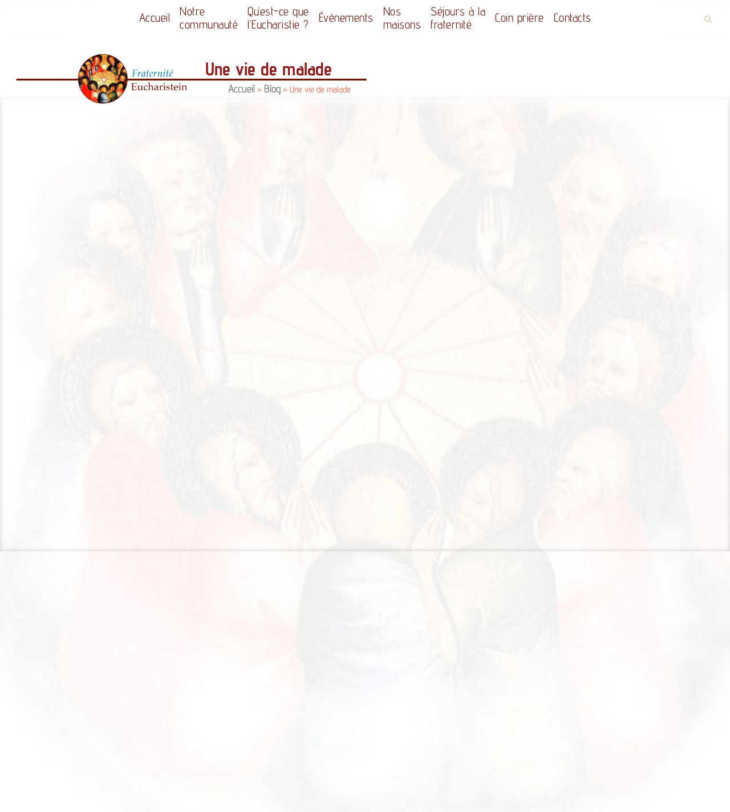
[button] (708, 20)
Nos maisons (402, 17)
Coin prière (519, 17)
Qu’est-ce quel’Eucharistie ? (278, 17)
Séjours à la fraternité (458, 17)
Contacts (572, 17)
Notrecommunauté (209, 17)
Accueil (155, 17)
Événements (346, 17)
